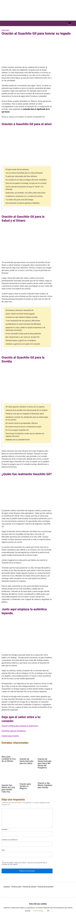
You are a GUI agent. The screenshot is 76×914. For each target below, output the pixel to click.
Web (3, 850)
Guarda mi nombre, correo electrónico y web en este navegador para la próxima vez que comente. (24, 863)
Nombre (5, 829)
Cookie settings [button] (38, 911)
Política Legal (16, 886)
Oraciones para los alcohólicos (14, 731)
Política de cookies (29, 886)
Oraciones (5, 30)
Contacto (7, 886)
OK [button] (48, 911)
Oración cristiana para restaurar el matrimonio (20, 726)
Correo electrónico (10, 840)
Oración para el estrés (10, 736)
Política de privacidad (45, 886)
